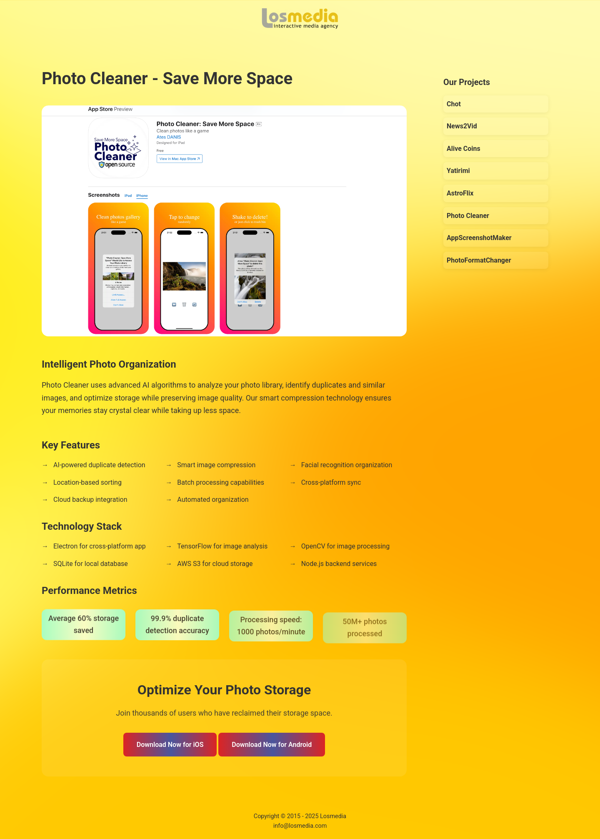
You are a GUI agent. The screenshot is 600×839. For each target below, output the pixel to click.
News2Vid (462, 126)
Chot (454, 104)
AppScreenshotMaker (479, 238)
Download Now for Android (272, 745)
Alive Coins (463, 149)
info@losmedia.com (300, 825)
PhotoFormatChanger (479, 260)
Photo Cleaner (468, 216)
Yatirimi (458, 171)
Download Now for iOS (170, 745)
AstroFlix (460, 193)
